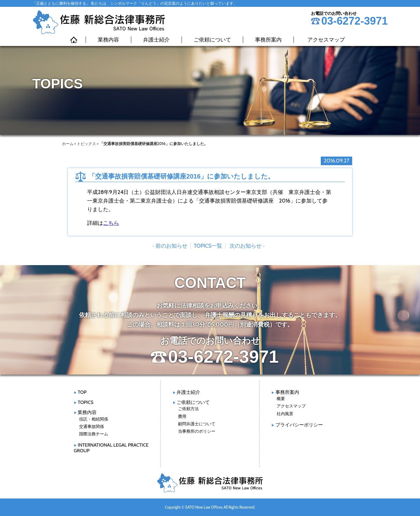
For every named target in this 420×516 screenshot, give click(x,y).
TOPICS (85, 402)
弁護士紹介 (156, 39)
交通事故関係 (91, 426)
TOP (82, 392)
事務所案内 (268, 39)
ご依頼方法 (188, 408)
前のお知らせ (171, 246)
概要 (281, 398)
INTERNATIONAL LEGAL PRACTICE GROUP (111, 447)
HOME (73, 39)
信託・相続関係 (93, 419)
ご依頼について (212, 39)
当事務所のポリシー (196, 431)
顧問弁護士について (196, 423)
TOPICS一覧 (208, 246)
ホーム (67, 143)
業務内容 (108, 39)
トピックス (86, 143)
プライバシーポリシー (299, 425)
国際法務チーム (93, 434)
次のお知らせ (246, 246)
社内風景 (285, 413)
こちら (111, 223)
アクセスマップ (326, 39)
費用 (182, 416)
